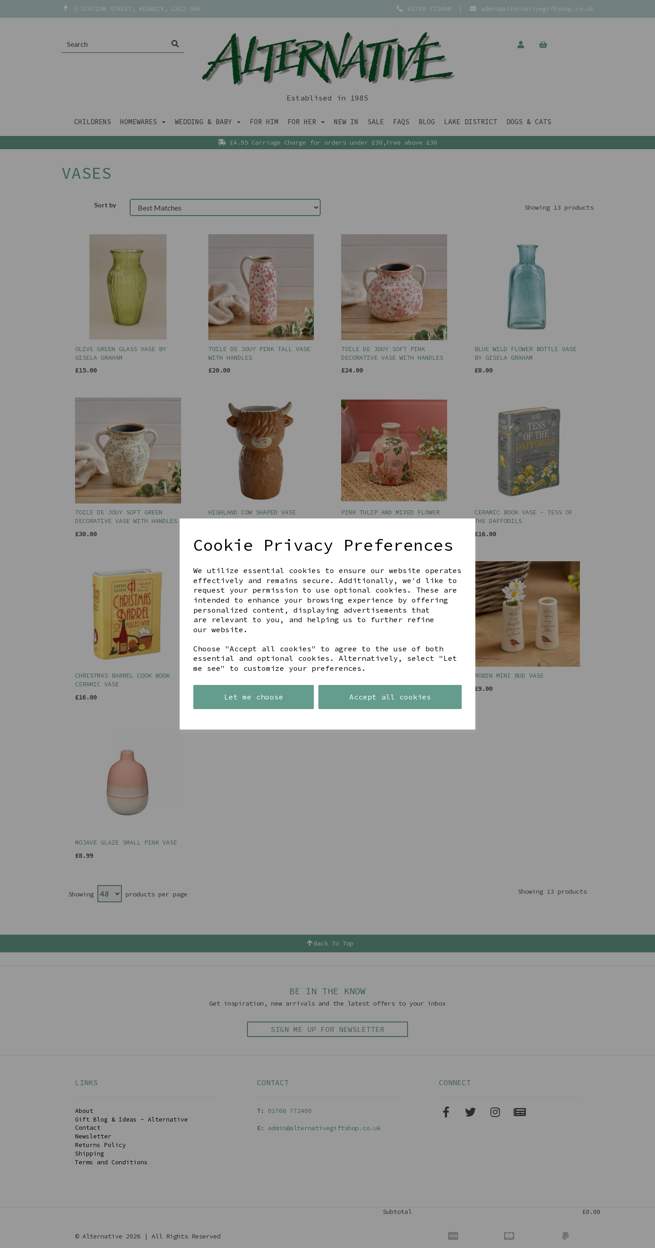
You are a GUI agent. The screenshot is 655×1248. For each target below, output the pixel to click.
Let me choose (253, 696)
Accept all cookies (390, 696)
